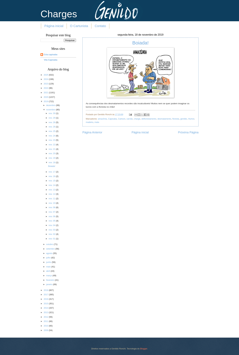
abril (48, 271)
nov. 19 (52, 158)
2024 (46, 79)
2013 (46, 312)
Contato (100, 26)
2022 (46, 88)
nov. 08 (52, 207)
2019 (46, 101)
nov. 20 (52, 153)
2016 (46, 299)
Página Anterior (92, 132)
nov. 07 (52, 212)
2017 (46, 294)
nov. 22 (52, 144)
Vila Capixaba (50, 60)
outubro (50, 244)
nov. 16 (52, 176)
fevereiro (50, 280)
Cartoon (121, 119)
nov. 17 (52, 172)
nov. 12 (52, 194)
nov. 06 (52, 216)
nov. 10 (52, 203)
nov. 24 (52, 135)
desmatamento (164, 119)
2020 (46, 97)
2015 (46, 303)
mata (97, 122)
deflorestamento (148, 119)
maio (48, 266)
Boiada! (140, 42)
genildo (183, 119)
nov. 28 (52, 122)
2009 (46, 330)
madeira (89, 122)
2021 (46, 92)
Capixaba (112, 119)
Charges (58, 14)
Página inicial (53, 26)
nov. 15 (52, 180)
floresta (175, 119)
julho (48, 257)
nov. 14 (52, 185)
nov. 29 (52, 118)
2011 (46, 321)
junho (49, 262)
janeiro (49, 284)
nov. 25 (52, 131)
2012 (46, 317)
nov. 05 (52, 221)
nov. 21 (52, 149)
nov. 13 (52, 189)
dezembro (51, 105)
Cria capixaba (50, 54)
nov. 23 (52, 140)
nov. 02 (52, 234)
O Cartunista (79, 26)
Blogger (143, 348)
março (49, 275)
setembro (50, 249)
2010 (46, 326)
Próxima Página (188, 132)
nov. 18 (52, 162)
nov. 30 (52, 113)
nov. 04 (52, 225)
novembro (51, 109)
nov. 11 (52, 198)
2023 (46, 83)
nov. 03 (52, 230)
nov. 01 (52, 238)
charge (137, 119)
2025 (46, 75)
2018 (46, 290)
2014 (46, 308)
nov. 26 (52, 126)
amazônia (102, 119)
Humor (191, 119)
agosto (49, 253)
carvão (130, 119)
